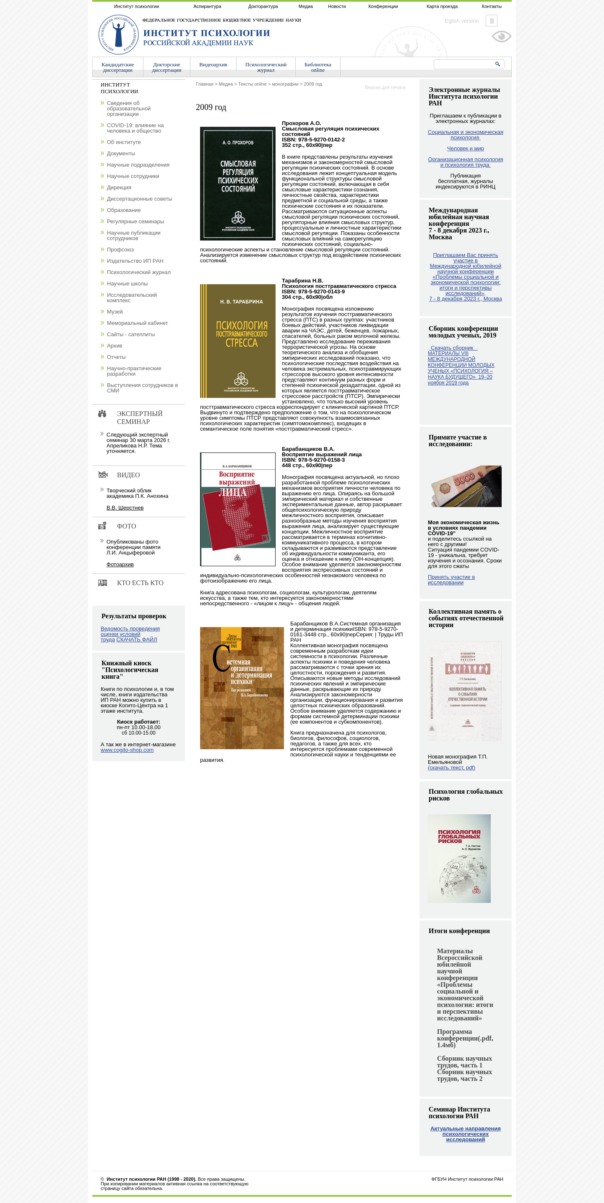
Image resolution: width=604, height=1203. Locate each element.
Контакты (492, 6)
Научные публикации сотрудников (134, 235)
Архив (114, 346)
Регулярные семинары (135, 221)
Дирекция (119, 187)
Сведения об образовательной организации (129, 108)
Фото (126, 526)
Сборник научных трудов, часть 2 (464, 1075)
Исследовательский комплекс (132, 297)
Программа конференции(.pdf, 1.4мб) (465, 1038)
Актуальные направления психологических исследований (465, 1134)
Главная (204, 83)
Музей (115, 312)
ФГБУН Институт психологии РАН (467, 1179)
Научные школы (127, 283)
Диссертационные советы (139, 199)
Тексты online (252, 83)
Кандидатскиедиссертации (118, 67)
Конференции (383, 6)
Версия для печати (385, 87)
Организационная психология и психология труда (465, 162)
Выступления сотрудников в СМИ (142, 388)
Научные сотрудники (133, 176)
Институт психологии (136, 6)
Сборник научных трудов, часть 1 (464, 1062)
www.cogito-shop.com (127, 750)
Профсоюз (120, 249)
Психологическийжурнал (265, 67)
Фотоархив (120, 564)
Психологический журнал (139, 272)
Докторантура (263, 6)
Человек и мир (465, 148)
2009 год (313, 83)
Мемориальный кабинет (137, 323)
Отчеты (116, 357)
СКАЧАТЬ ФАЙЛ (137, 639)
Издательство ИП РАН (135, 261)
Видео (128, 475)
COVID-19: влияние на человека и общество (135, 128)
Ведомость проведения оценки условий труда (130, 634)
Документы (121, 153)
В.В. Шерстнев (125, 507)
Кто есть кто (140, 582)
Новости (337, 6)
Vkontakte (491, 20)
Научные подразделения (138, 165)
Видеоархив (213, 64)
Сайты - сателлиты (131, 334)
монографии (285, 83)
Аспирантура (207, 6)
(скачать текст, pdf (451, 767)
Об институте (124, 142)
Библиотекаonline (318, 67)
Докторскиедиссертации (167, 67)
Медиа (306, 6)
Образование (124, 210)
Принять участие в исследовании (451, 580)
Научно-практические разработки (134, 371)
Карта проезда (442, 6)
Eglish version (462, 21)
